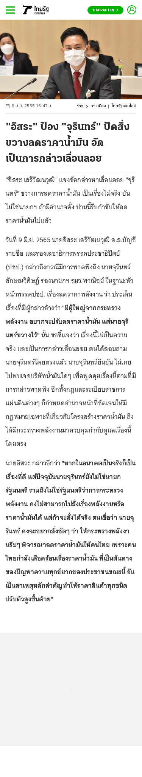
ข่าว (79, 106)
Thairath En (105, 10)
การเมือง (98, 106)
